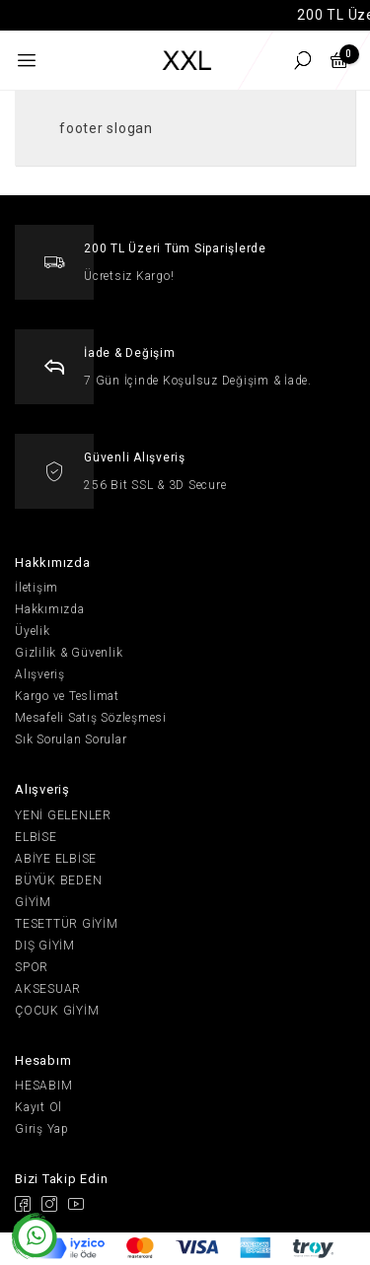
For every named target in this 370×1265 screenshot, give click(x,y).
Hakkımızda (50, 609)
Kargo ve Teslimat (67, 696)
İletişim (36, 588)
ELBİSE (36, 837)
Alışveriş (40, 674)
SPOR (31, 967)
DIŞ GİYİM (45, 945)
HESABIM (43, 1085)
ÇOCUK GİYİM (57, 1011)
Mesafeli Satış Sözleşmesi (91, 718)
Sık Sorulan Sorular (70, 739)
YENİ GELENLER (63, 815)
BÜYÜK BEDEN (58, 880)
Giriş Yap (42, 1129)
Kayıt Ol (38, 1107)
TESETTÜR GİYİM (66, 924)
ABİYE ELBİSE (56, 859)
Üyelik (32, 631)
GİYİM (33, 902)
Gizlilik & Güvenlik (68, 653)
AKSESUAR (48, 989)
